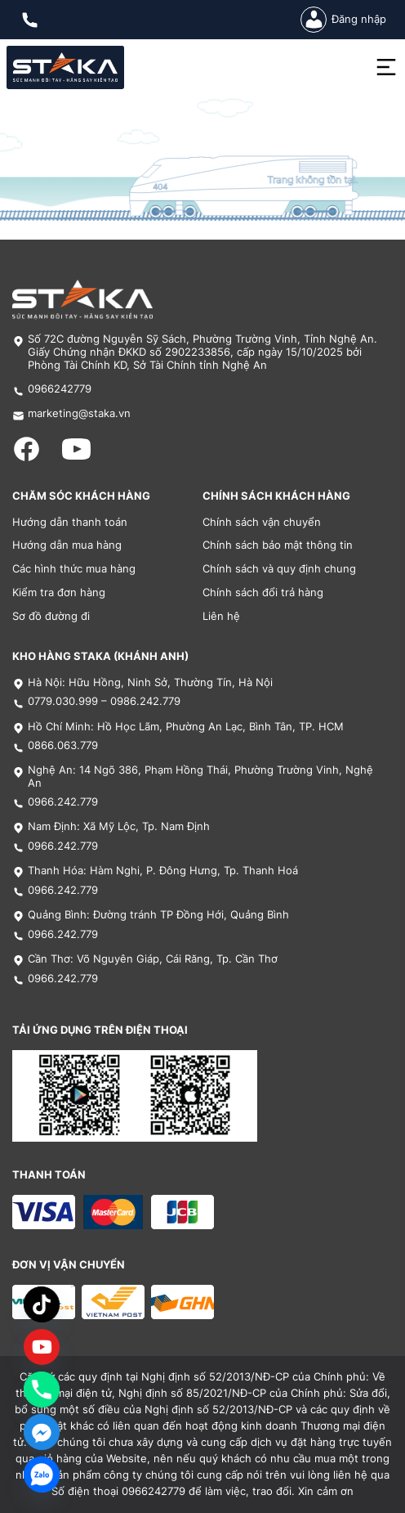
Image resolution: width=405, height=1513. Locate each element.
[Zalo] (42, 1475)
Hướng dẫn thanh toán (69, 522)
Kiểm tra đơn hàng (58, 592)
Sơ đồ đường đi (51, 616)
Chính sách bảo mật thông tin (277, 545)
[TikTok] (42, 1304)
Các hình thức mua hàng (74, 569)
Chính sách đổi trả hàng (262, 592)
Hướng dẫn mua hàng (67, 545)
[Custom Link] (42, 1347)
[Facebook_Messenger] (42, 1432)
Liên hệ (221, 616)
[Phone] (42, 1389)
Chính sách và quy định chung (279, 569)
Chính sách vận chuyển (261, 522)
